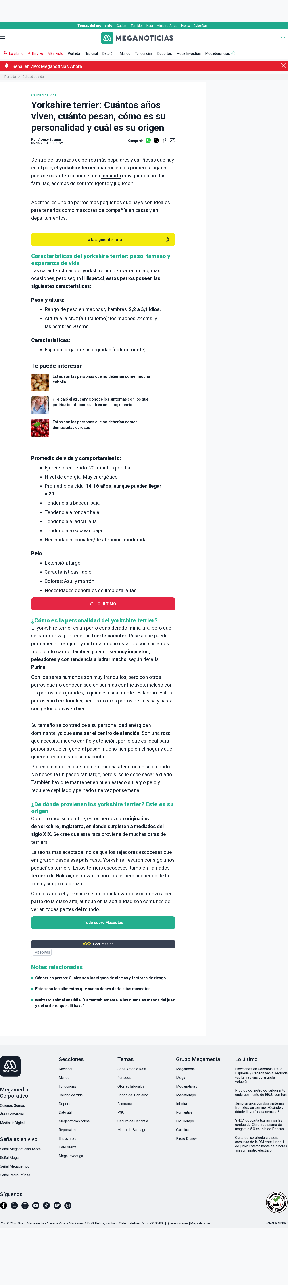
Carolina (182, 1130)
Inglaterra (72, 826)
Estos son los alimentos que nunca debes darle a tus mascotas (92, 988)
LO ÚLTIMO (106, 604)
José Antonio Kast (131, 1069)
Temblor (137, 26)
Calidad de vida (33, 76)
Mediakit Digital (12, 1123)
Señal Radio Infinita (15, 1175)
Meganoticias (186, 1086)
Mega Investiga (188, 53)
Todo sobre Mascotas (103, 922)
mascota (111, 175)
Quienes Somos (12, 1105)
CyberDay (200, 26)
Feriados (124, 1078)
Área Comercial (12, 1114)
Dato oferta (67, 1147)
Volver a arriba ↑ (276, 1223)
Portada (74, 53)
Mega (180, 1078)
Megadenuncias (217, 53)
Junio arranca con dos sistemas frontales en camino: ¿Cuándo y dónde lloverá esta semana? (260, 1107)
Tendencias (144, 53)
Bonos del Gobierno (132, 1095)
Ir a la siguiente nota (103, 239)
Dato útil (108, 53)
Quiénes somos (177, 1223)
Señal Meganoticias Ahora (20, 1149)
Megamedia (185, 1069)
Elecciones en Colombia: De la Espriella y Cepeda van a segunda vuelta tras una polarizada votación (261, 1075)
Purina (38, 667)
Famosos (124, 1104)
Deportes (164, 53)
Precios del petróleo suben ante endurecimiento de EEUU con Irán (261, 1092)
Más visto (55, 53)
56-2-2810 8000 (153, 1223)
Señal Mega (9, 1158)
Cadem (122, 26)
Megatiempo (186, 1095)
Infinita (181, 1104)
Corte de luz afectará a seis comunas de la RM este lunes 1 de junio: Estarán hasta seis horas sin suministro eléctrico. (261, 1144)
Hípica (185, 26)
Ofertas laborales (131, 1086)
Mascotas (42, 952)
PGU (120, 1112)
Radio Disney (186, 1138)
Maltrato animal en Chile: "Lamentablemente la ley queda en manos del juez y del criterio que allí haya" (105, 1003)
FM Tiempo (185, 1121)
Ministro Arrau (167, 26)
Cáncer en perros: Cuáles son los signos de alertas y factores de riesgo (100, 978)
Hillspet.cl (93, 278)
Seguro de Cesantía (132, 1121)
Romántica (184, 1112)
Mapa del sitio (200, 1223)
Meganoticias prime (74, 1121)
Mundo (125, 53)
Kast (149, 26)
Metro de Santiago (131, 1130)
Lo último (16, 53)
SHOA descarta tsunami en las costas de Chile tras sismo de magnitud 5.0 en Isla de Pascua (259, 1124)
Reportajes (67, 1130)
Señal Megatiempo (14, 1166)
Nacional (91, 53)
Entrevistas (67, 1138)
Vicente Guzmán (50, 139)
